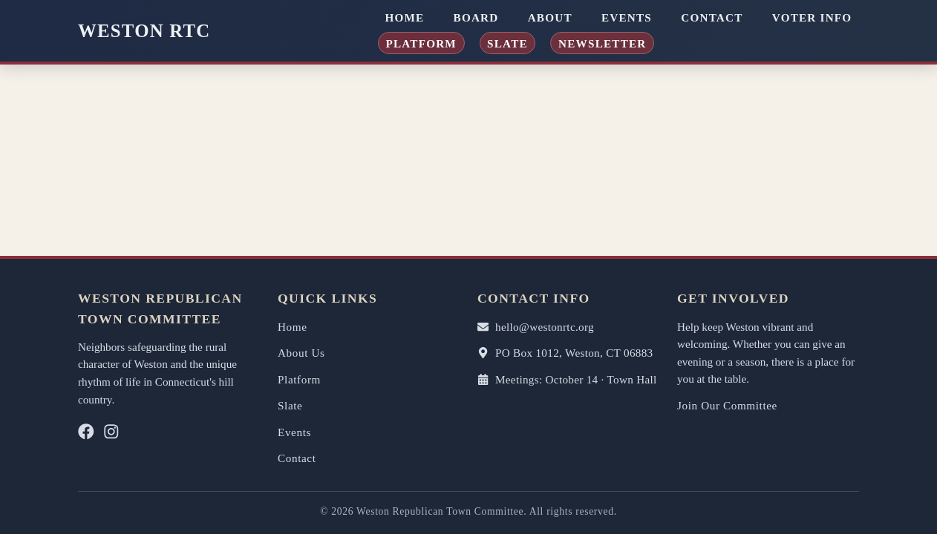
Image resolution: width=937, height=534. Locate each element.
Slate (507, 42)
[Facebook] (86, 435)
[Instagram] (111, 435)
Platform (421, 42)
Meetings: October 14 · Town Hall (567, 379)
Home (404, 17)
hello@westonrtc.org (535, 326)
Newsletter (602, 42)
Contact (711, 17)
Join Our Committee (727, 405)
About (550, 17)
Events (626, 17)
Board (476, 17)
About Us (301, 352)
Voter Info (812, 17)
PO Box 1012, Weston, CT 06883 (565, 352)
